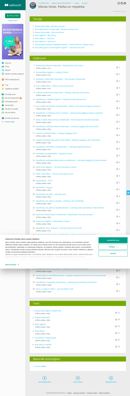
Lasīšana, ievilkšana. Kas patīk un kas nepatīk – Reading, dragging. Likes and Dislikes (68, 140)
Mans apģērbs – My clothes (45, 35)
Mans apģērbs (40, 324)
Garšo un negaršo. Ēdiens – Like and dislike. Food (54, 289)
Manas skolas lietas (42, 317)
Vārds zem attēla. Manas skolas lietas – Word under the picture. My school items (66, 255)
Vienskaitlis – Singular (44, 187)
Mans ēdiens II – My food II (45, 41)
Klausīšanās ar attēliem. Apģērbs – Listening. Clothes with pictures (61, 99)
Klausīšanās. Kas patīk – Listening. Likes (51, 194)
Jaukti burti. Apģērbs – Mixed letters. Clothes (53, 221)
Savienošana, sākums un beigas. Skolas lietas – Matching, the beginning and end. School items (72, 241)
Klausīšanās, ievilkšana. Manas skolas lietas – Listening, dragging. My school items (67, 126)
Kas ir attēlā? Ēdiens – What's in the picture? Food (54, 86)
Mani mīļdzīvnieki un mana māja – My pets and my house (56, 29)
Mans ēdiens (40, 331)
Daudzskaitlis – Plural (44, 181)
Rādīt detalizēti (10, 392)
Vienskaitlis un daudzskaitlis (45, 338)
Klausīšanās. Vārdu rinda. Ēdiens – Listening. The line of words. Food (62, 269)
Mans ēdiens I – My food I (44, 38)
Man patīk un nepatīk (43, 344)
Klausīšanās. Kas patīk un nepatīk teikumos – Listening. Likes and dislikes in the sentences (70, 208)
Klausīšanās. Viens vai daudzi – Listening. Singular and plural (59, 228)
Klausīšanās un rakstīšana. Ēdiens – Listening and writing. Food (60, 262)
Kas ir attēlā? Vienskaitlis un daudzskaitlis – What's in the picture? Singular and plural (68, 106)
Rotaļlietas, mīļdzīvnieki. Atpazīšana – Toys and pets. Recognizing (60, 79)
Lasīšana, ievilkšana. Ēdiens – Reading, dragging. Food (56, 133)
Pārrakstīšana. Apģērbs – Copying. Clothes (52, 72)
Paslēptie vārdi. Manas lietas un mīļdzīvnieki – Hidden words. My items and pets (66, 235)
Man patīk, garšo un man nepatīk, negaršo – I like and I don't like (59, 47)
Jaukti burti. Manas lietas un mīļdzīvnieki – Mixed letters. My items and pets (64, 214)
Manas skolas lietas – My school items (49, 32)
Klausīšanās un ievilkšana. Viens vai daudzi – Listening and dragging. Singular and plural (69, 113)
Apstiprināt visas (113, 367)
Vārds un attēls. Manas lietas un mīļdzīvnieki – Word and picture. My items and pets (67, 120)
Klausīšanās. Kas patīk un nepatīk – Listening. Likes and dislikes (60, 201)
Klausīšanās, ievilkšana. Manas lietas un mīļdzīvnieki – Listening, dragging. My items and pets (71, 160)
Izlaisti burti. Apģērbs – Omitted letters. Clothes (54, 248)
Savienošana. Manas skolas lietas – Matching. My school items (59, 65)
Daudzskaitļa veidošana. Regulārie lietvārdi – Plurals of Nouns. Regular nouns (64, 44)
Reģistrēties (12, 20)
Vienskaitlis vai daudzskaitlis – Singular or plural (54, 153)
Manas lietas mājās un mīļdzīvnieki (48, 311)
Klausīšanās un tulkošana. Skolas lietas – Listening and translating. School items (66, 282)
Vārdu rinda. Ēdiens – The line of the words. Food (54, 174)
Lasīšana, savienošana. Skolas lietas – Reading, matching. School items (62, 92)
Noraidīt (113, 381)
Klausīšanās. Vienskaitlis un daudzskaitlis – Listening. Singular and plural (63, 147)
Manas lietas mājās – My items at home (50, 26)
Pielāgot (113, 374)
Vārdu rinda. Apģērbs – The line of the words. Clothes (56, 167)
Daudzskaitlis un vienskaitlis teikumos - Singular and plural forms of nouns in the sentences (71, 275)
